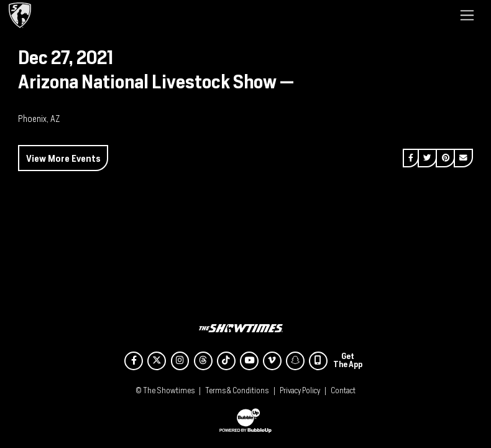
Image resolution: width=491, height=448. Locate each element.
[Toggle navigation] (467, 15)
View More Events (63, 158)
